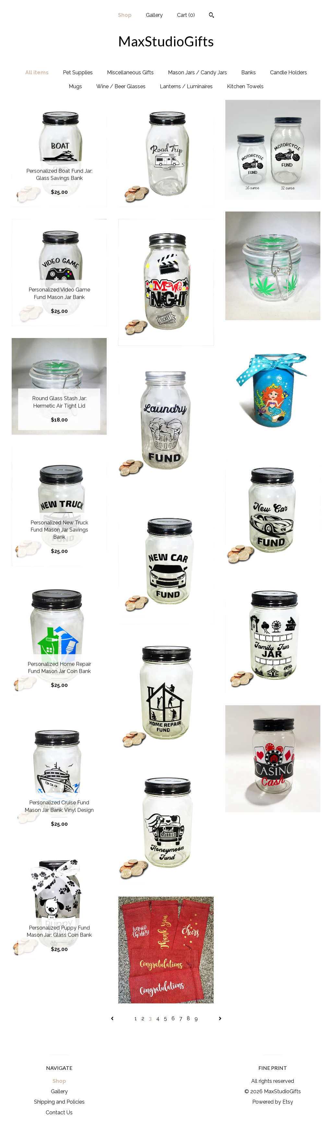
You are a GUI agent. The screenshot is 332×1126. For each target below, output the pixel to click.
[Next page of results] (220, 1018)
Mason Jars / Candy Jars (197, 72)
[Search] (211, 15)
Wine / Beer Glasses (121, 86)
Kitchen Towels (245, 86)
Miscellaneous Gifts (130, 72)
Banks (248, 72)
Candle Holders (288, 72)
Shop (125, 15)
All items (37, 72)
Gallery (154, 15)
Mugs (75, 86)
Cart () (186, 15)
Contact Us (59, 1112)
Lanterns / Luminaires (186, 86)
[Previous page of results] (113, 1018)
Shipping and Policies (59, 1102)
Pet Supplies (78, 72)
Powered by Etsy (272, 1102)
